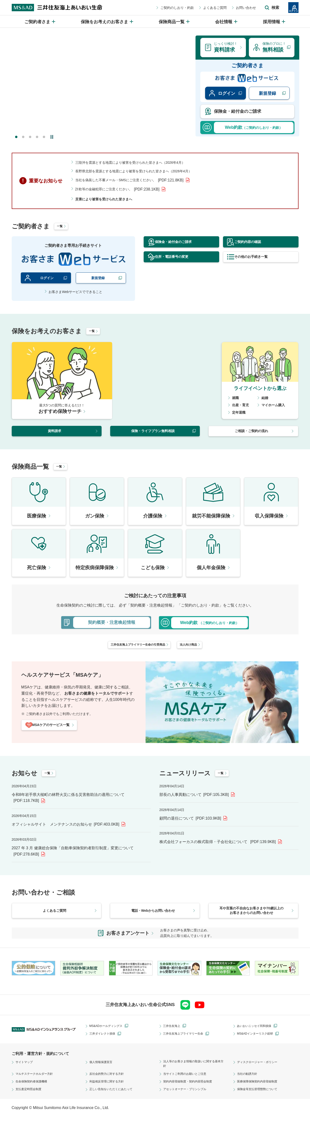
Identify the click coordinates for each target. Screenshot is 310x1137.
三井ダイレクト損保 (104, 1053)
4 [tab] (37, 137)
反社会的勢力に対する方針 (109, 1095)
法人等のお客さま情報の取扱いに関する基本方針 (193, 1084)
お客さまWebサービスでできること (75, 293)
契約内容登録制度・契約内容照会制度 (191, 1102)
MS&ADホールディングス (108, 1045)
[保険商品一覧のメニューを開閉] (174, 21)
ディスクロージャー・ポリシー (260, 1081)
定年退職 (239, 414)
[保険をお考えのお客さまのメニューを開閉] (107, 21)
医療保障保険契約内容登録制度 (260, 1102)
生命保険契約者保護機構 (34, 1102)
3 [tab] (30, 137)
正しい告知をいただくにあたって (114, 1110)
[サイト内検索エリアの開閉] (246, 8)
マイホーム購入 (274, 407)
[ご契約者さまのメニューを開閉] (40, 21)
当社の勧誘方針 (249, 1095)
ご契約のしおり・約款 (151, 8)
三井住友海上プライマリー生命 (186, 1053)
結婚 (265, 399)
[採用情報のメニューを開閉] (274, 21)
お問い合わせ (220, 8)
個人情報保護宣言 (102, 1081)
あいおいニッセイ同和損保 (257, 1045)
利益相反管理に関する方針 (109, 1102)
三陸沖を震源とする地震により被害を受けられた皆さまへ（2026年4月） (138, 162)
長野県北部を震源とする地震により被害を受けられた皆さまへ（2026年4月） (141, 171)
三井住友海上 (173, 1045)
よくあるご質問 (189, 8)
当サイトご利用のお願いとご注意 (188, 1095)
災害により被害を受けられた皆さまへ (107, 199)
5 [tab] (44, 137)
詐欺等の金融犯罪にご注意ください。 (121, 189)
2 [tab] (23, 137)
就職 (236, 399)
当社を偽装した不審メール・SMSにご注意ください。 (135, 180)
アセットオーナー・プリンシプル (188, 1110)
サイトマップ (26, 1081)
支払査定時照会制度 (31, 1110)
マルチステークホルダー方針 (37, 1095)
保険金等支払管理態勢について (260, 1110)
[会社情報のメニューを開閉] (226, 21)
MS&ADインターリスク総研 (258, 1053)
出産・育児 (241, 407)
